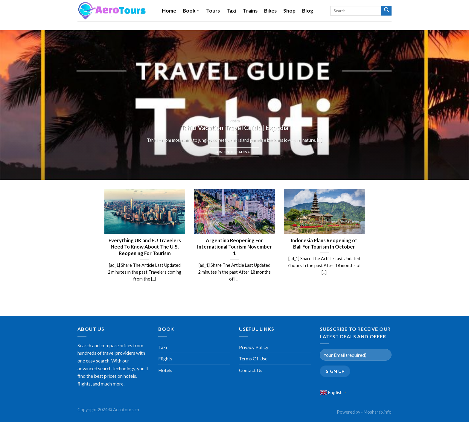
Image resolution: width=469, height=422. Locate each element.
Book (191, 10)
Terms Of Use (253, 358)
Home (169, 10)
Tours (213, 10)
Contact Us (250, 370)
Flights (165, 358)
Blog (307, 10)
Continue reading (234, 152)
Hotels (165, 370)
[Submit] (386, 11)
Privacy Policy (253, 347)
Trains (250, 10)
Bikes (270, 10)
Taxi (231, 10)
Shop (289, 10)
